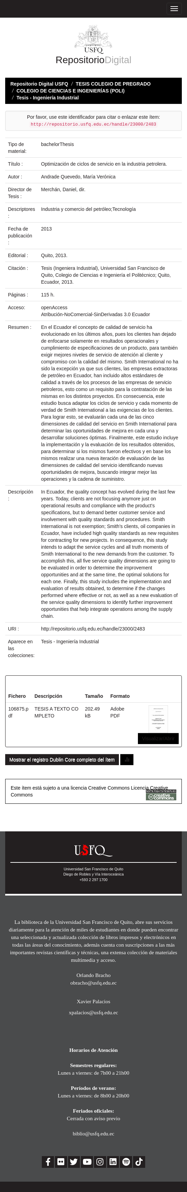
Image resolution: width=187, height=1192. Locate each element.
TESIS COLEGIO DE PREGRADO (113, 84)
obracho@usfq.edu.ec (94, 983)
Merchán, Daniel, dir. (63, 189)
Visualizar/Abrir (158, 738)
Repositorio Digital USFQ (39, 84)
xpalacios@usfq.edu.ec (93, 1012)
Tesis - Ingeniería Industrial (48, 97)
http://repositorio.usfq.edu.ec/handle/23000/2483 (93, 629)
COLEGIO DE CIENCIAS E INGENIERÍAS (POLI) (71, 91)
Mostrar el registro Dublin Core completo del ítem (62, 759)
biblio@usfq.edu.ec (93, 1133)
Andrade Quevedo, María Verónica (78, 176)
